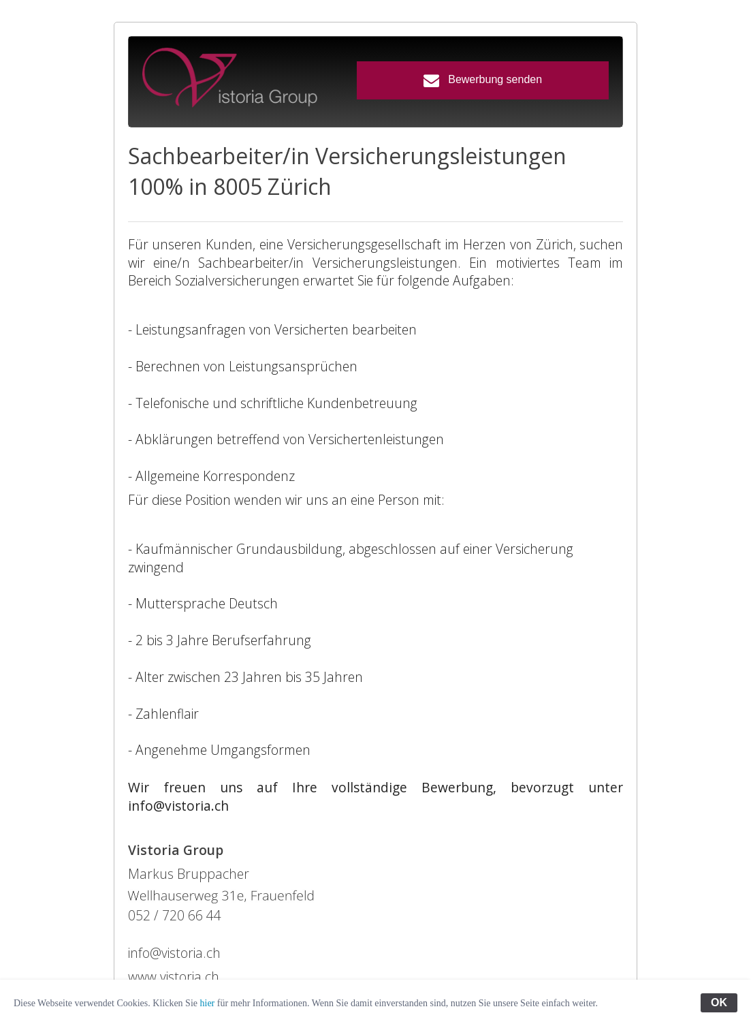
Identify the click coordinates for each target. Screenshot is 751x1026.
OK (719, 1002)
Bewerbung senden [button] (483, 80)
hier (207, 1003)
